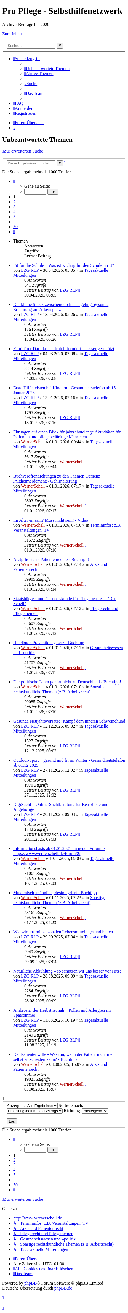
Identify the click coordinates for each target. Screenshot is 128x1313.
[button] (14, 181)
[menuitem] (47, 68)
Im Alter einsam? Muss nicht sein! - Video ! (51, 520)
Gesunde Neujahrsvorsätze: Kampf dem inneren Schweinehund (69, 721)
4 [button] (14, 211)
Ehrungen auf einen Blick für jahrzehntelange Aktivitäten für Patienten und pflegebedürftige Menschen (67, 434)
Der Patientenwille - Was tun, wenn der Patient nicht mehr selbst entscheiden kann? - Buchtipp (64, 1057)
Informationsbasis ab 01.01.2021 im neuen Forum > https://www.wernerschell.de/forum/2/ (59, 851)
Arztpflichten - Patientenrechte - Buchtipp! (51, 559)
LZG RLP (30, 270)
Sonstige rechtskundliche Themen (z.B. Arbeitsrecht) (59, 689)
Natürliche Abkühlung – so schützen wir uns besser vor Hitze (67, 971)
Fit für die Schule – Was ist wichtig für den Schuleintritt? (63, 265)
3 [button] (14, 206)
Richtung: (86, 1110)
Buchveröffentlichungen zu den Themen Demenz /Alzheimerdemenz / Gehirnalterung (56, 478)
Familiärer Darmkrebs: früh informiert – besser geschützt (63, 348)
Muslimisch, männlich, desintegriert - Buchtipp (55, 892)
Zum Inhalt (12, 33)
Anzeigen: (32, 1105)
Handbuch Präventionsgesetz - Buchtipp (48, 642)
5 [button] (14, 216)
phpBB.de (63, 1288)
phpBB (30, 1283)
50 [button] (15, 226)
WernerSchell (33, 442)
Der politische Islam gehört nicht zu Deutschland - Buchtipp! (67, 682)
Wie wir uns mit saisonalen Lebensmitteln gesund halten (63, 932)
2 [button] (14, 201)
